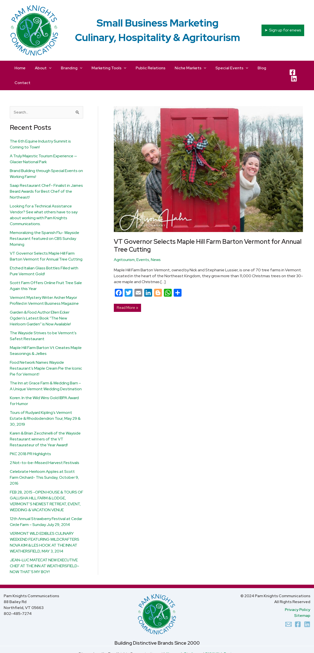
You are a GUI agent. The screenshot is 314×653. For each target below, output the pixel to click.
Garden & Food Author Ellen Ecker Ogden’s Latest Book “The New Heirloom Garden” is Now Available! (40, 303)
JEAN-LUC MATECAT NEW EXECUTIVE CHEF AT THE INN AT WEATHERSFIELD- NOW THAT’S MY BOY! (44, 551)
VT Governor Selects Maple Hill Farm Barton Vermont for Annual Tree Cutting (207, 231)
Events (142, 244)
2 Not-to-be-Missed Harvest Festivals (44, 447)
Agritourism (124, 244)
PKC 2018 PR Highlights (30, 439)
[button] (283, 30)
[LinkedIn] (300, 68)
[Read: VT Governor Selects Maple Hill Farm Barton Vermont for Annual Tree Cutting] (208, 154)
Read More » (127, 292)
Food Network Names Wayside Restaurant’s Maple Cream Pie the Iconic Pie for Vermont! (46, 353)
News (156, 244)
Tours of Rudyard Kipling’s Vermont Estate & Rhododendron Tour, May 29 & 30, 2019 (45, 403)
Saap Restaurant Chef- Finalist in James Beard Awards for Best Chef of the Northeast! (46, 176)
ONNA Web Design (220, 639)
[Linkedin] (307, 609)
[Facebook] (291, 68)
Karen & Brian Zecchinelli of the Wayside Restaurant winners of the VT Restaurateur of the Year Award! (45, 424)
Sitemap (302, 600)
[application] (47, 68)
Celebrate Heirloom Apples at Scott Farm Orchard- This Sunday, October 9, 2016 (44, 462)
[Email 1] (288, 609)
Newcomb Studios (182, 639)
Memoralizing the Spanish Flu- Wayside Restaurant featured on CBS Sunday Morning (44, 223)
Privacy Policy (297, 594)
